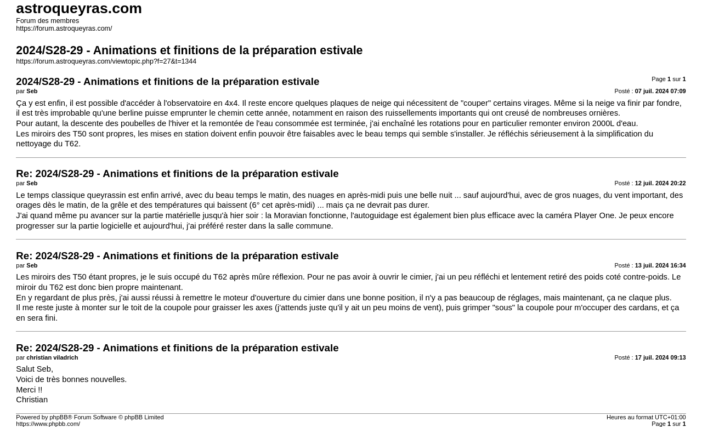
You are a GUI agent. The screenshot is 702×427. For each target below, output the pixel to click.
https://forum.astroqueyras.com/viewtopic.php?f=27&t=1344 (106, 61)
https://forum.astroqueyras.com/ (64, 28)
